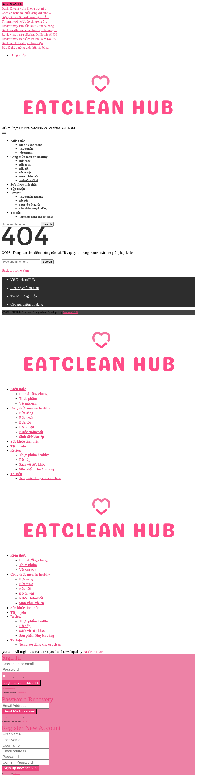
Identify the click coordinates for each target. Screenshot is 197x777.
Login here (25, 721)
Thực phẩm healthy (31, 196)
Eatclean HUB (70, 312)
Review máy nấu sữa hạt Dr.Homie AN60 (29, 34)
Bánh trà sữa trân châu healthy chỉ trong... (29, 30)
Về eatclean (26, 152)
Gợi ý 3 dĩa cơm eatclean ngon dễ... (25, 17)
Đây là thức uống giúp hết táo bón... (25, 47)
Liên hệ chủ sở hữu (24, 288)
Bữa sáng (25, 160)
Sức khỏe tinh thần (23, 184)
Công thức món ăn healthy (29, 157)
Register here (22, 692)
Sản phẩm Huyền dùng (33, 208)
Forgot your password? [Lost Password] (9, 688)
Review (15, 192)
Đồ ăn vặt (25, 172)
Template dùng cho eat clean (36, 216)
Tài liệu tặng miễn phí (26, 296)
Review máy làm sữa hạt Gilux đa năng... (29, 26)
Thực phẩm (26, 148)
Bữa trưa (25, 164)
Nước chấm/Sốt (28, 176)
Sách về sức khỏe (29, 204)
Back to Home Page (16, 270)
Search (47, 224)
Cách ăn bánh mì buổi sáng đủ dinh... (26, 13)
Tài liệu (15, 212)
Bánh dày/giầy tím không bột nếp (24, 8)
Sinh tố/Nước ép (29, 180)
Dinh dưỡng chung (30, 144)
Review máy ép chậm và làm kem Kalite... (29, 38)
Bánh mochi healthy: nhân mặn (22, 43)
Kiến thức (17, 140)
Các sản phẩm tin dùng (26, 304)
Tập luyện (17, 189)
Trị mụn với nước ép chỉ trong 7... (24, 21)
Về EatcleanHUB (22, 280)
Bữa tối (23, 168)
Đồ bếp (23, 200)
